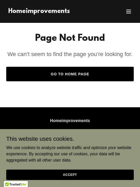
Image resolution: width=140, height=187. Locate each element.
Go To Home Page (70, 74)
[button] (128, 11)
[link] (39, 11)
